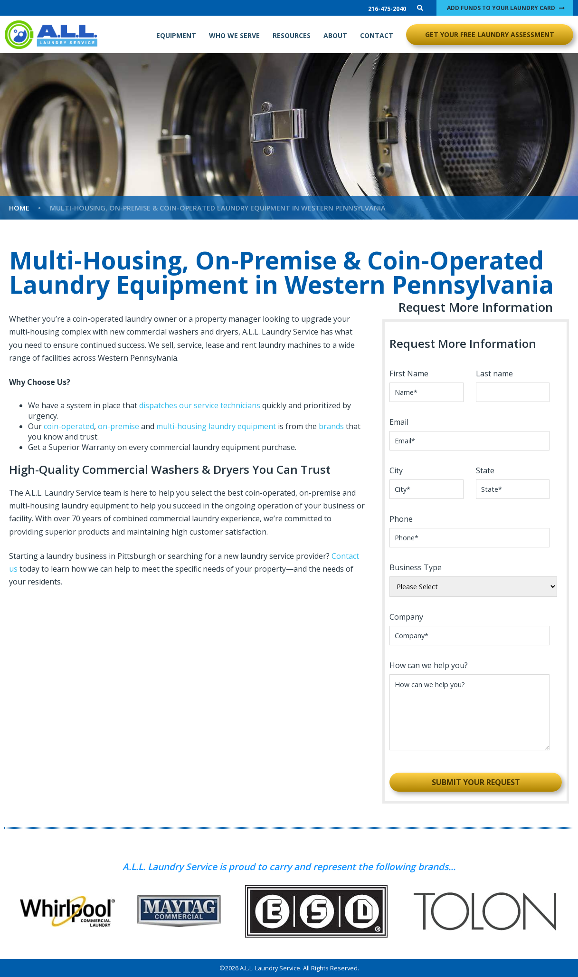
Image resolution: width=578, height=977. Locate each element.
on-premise (118, 426)
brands (331, 426)
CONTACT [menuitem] (376, 35)
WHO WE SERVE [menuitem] (234, 35)
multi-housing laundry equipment (216, 426)
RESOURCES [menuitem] (292, 35)
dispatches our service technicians (200, 405)
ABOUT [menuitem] (335, 35)
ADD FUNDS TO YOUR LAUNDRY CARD (501, 8)
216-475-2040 (387, 9)
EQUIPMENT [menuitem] (176, 35)
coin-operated (69, 426)
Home (19, 207)
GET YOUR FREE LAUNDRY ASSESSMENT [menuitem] (489, 34)
